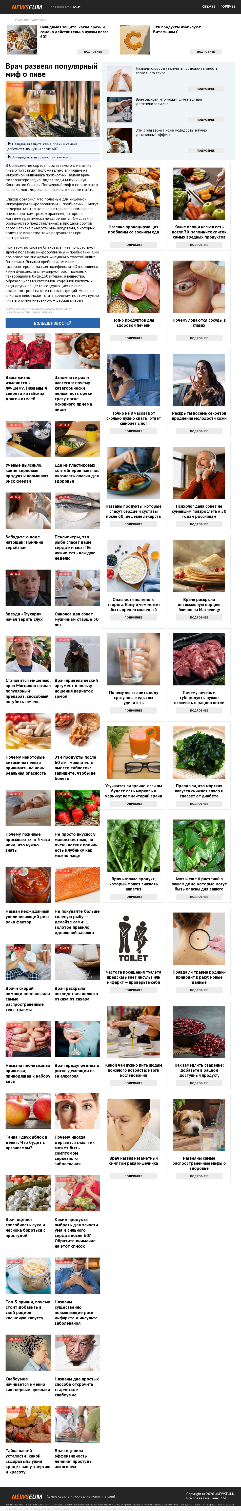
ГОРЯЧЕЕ (227, 6)
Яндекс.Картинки (42, 312)
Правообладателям (124, 1508)
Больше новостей (52, 323)
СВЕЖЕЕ (208, 6)
